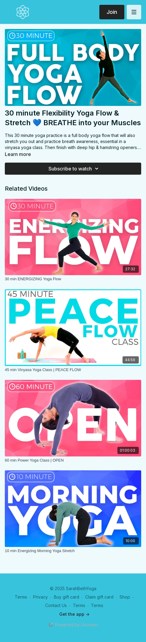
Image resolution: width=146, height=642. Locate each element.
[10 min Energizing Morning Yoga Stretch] (73, 551)
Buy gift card (66, 596)
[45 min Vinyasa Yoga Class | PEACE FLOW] (73, 370)
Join (112, 12)
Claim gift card (99, 596)
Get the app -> (74, 614)
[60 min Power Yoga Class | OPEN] (73, 460)
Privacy (40, 596)
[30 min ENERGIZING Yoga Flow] (73, 279)
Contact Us (56, 605)
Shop (125, 596)
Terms (21, 596)
